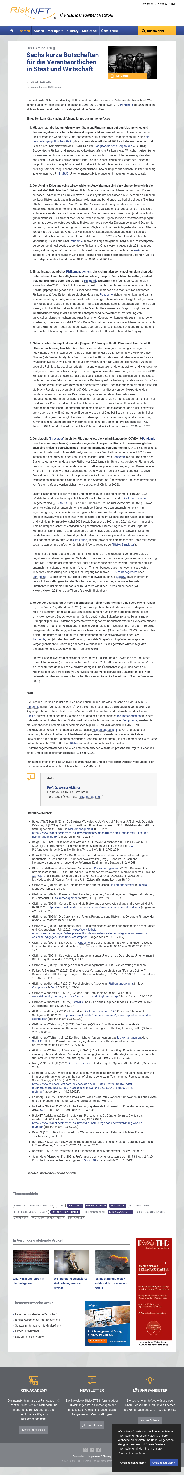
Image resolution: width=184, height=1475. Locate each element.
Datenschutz (79, 1461)
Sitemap (107, 1461)
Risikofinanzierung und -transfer (33, 1211)
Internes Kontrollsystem (150, 1217)
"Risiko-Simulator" (123, 550)
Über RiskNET (111, 31)
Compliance (21, 1224)
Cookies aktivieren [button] (163, 1462)
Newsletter (147, 3)
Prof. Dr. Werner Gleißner (63, 793)
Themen (24, 31)
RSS (173, 3)
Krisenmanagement (120, 1217)
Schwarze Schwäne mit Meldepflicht (37, 1331)
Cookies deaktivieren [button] (133, 1462)
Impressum (94, 1461)
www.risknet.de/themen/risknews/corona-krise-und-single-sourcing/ (75, 1002)
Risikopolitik (118, 1211)
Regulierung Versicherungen (30, 1217)
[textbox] (157, 31)
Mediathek (90, 31)
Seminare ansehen (32, 1435)
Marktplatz (55, 31)
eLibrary (73, 31)
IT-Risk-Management (94, 1217)
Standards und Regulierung (48, 1224)
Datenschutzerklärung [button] (132, 1453)
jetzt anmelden (90, 1430)
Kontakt (162, 3)
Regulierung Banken (140, 1211)
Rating (60, 1211)
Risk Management (96, 1211)
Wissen (38, 31)
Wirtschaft (75, 1211)
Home (12, 30)
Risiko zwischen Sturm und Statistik (37, 1325)
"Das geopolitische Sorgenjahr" (112, 151)
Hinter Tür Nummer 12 (28, 1336)
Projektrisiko (76, 1224)
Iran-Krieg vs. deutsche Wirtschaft (35, 1320)
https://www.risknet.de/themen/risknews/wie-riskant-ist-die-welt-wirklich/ (94, 913)
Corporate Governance (65, 1217)
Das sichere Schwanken (29, 1342)
